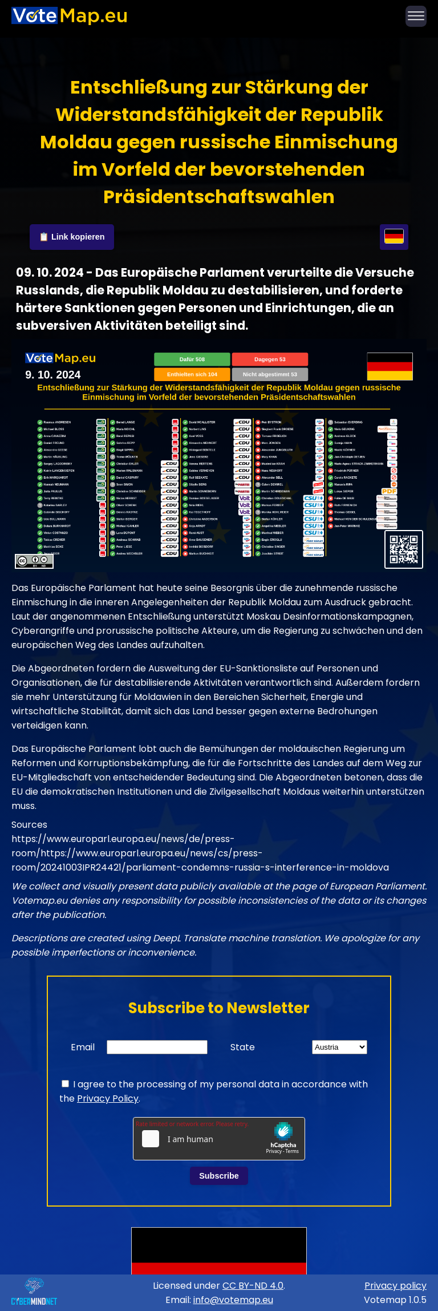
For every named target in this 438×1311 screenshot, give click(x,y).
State (242, 1047)
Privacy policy (395, 1285)
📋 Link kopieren (72, 236)
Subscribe (219, 1175)
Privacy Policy (108, 1098)
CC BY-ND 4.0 (252, 1285)
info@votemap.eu (233, 1299)
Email (83, 1047)
